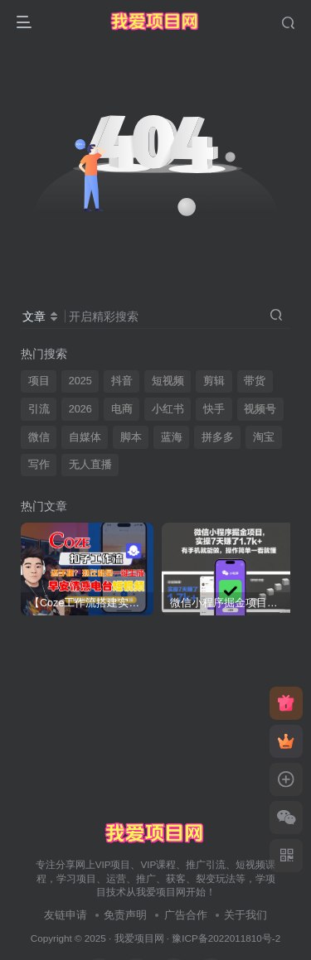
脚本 (131, 437)
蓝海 (171, 437)
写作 (39, 464)
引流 (39, 409)
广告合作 (185, 915)
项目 (39, 381)
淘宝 (264, 437)
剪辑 (214, 381)
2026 (80, 409)
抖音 (122, 381)
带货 (254, 381)
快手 (214, 409)
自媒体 (85, 437)
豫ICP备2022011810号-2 (226, 938)
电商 (122, 409)
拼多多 (218, 437)
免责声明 (125, 915)
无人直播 (90, 464)
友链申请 (65, 915)
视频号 (260, 409)
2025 (80, 381)
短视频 (168, 381)
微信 (39, 437)
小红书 (168, 409)
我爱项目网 (139, 938)
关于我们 (245, 915)
